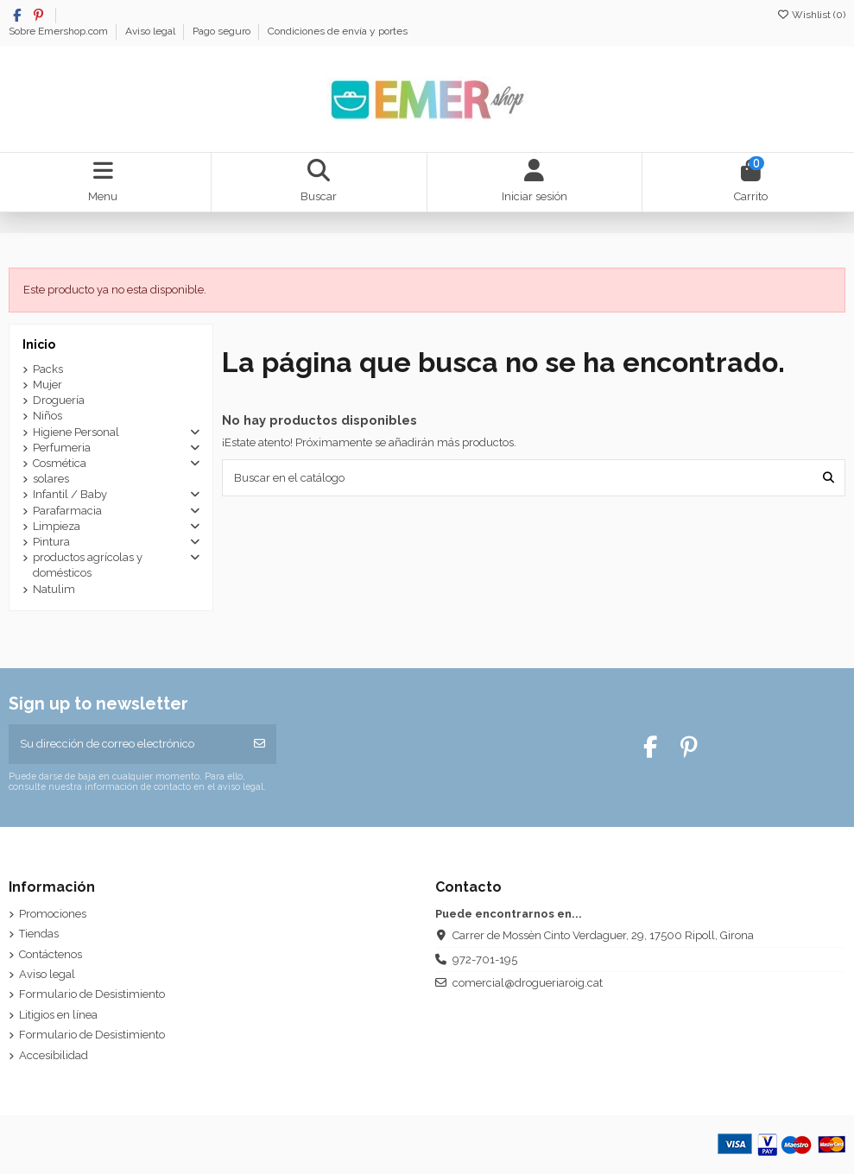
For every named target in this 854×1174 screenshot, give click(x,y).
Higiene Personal (76, 432)
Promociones (52, 913)
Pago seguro (223, 31)
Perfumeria (62, 447)
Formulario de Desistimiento (92, 994)
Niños (47, 415)
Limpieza (56, 526)
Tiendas (39, 933)
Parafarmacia (67, 510)
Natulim (54, 589)
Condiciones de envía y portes (338, 31)
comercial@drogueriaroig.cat (527, 982)
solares (51, 478)
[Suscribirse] (259, 744)
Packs (48, 369)
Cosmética (59, 463)
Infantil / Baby (70, 494)
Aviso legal (151, 31)
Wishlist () (810, 15)
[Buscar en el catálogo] (828, 477)
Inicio (38, 344)
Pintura (51, 541)
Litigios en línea (58, 1014)
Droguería (59, 400)
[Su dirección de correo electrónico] (126, 744)
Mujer (47, 384)
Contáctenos (50, 954)
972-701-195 (484, 959)
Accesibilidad (53, 1055)
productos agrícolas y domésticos (87, 565)
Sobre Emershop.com (60, 31)
